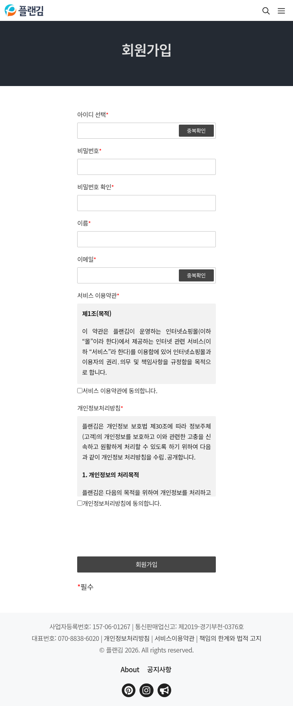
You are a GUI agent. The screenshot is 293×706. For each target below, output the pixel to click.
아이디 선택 (93, 115)
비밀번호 (89, 151)
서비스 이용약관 (98, 295)
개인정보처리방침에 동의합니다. (119, 503)
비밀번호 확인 (95, 187)
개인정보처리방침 (100, 408)
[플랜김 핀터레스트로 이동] (128, 690)
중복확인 (196, 130)
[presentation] (147, 532)
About (130, 669)
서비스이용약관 (174, 638)
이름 (84, 223)
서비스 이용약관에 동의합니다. (117, 390)
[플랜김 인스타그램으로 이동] (146, 690)
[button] (266, 10)
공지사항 (159, 669)
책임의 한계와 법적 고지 (230, 638)
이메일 (86, 259)
